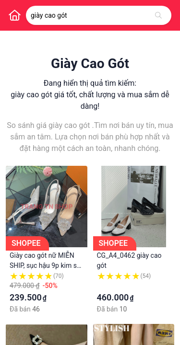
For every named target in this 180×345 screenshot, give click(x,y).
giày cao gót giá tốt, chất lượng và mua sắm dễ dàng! (90, 100)
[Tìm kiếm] (158, 15)
